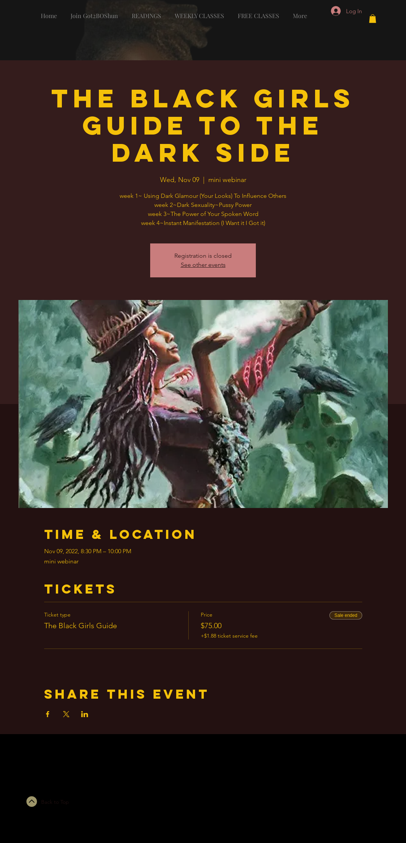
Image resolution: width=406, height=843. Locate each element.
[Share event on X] (66, 714)
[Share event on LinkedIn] (84, 714)
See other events (203, 264)
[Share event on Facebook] (47, 714)
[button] (372, 18)
